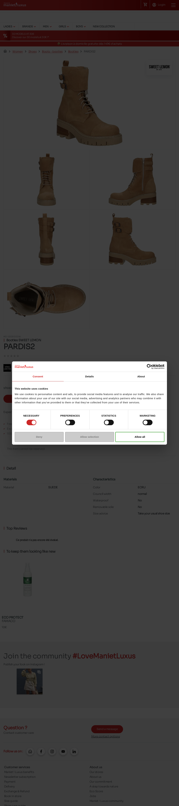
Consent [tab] (38, 376)
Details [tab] (89, 376)
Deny (39, 436)
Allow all (140, 436)
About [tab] (141, 376)
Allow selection (89, 436)
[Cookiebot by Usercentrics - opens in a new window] (149, 366)
